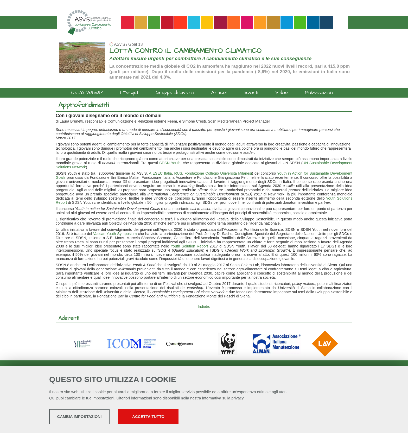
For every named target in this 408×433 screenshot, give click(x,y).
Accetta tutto (184, 417)
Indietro (204, 306)
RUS (178, 173)
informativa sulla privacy (223, 399)
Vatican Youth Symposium (115, 234)
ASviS (119, 44)
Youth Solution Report (190, 246)
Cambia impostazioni (90, 417)
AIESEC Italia (160, 173)
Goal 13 (135, 44)
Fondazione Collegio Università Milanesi (218, 173)
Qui (52, 399)
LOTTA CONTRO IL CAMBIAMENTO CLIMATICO (185, 51)
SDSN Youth (169, 163)
